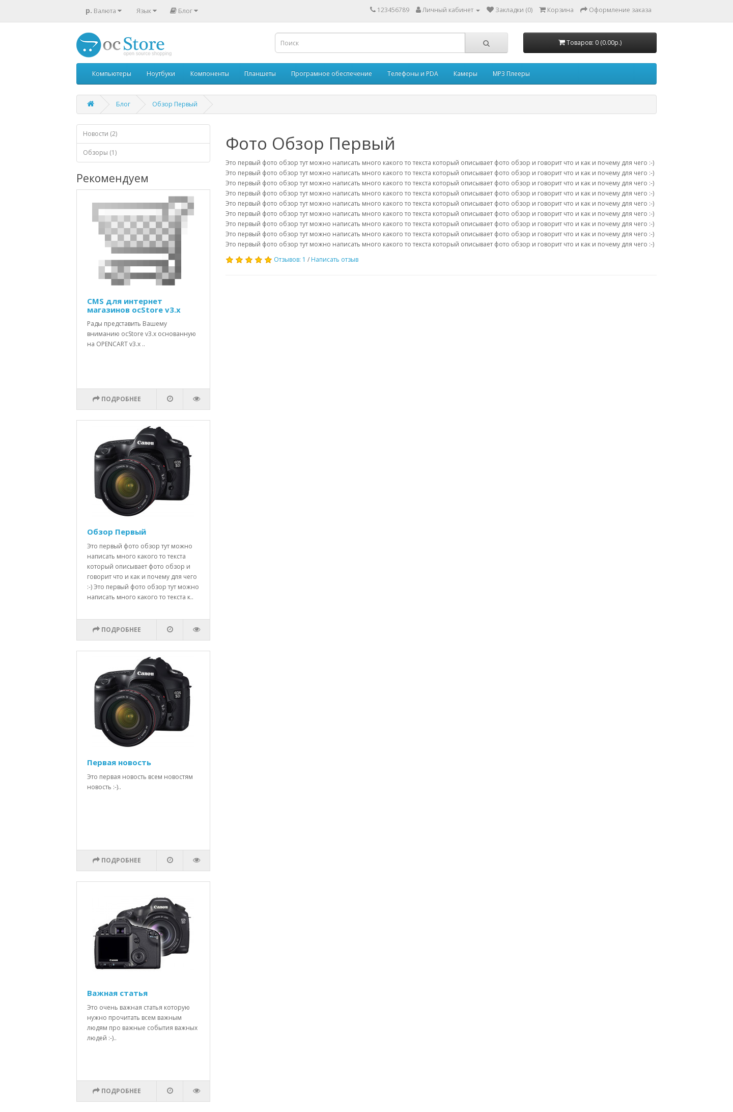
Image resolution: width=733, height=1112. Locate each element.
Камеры (465, 73)
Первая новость (119, 762)
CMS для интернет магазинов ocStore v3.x (134, 305)
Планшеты (260, 73)
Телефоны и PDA (412, 73)
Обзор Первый (175, 104)
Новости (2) (100, 133)
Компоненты (209, 73)
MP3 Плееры (511, 73)
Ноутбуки (161, 73)
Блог (123, 104)
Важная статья (117, 993)
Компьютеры (111, 73)
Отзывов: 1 (290, 259)
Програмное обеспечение (331, 73)
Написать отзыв (334, 259)
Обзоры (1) (100, 152)
